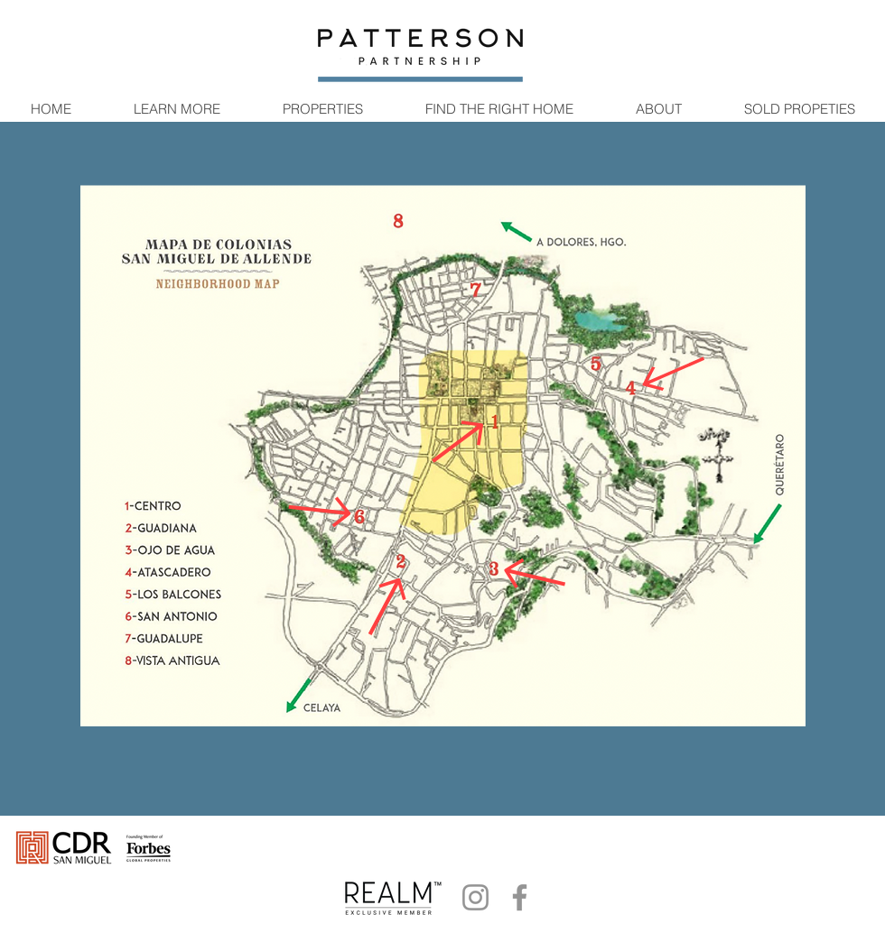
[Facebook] (519, 897)
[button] (176, 109)
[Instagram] (475, 897)
